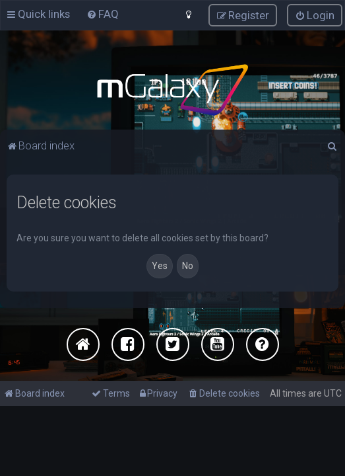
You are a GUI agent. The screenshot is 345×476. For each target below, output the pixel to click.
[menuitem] (102, 14)
